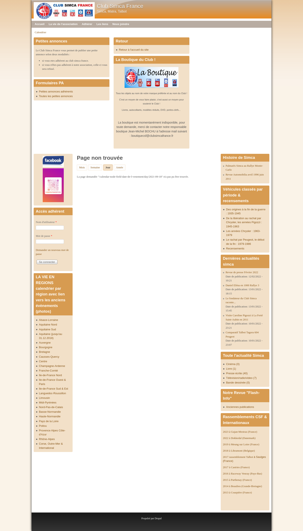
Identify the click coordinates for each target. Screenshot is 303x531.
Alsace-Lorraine (48, 319)
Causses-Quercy (49, 356)
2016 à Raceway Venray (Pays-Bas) (242, 473)
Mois (82, 167)
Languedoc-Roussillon (52, 393)
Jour (109, 167)
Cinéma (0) (232, 364)
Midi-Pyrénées (47, 402)
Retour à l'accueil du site (134, 49)
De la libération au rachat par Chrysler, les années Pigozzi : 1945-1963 (244, 222)
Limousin (44, 397)
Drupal (158, 518)
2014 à (242, 486)
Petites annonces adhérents (56, 91)
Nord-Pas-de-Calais (51, 407)
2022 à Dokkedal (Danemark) (239, 438)
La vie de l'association (63, 24)
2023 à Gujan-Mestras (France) (240, 431)
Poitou (43, 425)
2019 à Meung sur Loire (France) (241, 444)
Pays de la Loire (48, 421)
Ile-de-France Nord (50, 375)
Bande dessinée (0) (238, 382)
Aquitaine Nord (48, 324)
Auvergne (45, 342)
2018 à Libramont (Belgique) (239, 450)
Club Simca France (120, 6)
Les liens (102, 24)
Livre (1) (231, 368)
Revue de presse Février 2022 (242, 272)
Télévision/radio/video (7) (241, 377)
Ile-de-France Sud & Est (53, 388)
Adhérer (87, 24)
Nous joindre (120, 24)
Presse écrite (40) (237, 373)
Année (119, 167)
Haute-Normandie (50, 416)
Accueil (39, 24)
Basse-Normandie (50, 411)
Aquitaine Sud (47, 329)
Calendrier (40, 32)
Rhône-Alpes (47, 439)
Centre (43, 361)
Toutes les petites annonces (56, 96)
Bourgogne (45, 347)
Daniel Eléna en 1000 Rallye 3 (242, 285)
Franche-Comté (48, 370)
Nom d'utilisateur (46, 222)
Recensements (235, 248)
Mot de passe (44, 235)
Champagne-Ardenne (52, 366)
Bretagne (44, 351)
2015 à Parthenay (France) (237, 479)
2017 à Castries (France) (236, 467)
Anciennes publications (240, 406)
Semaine (95, 167)
